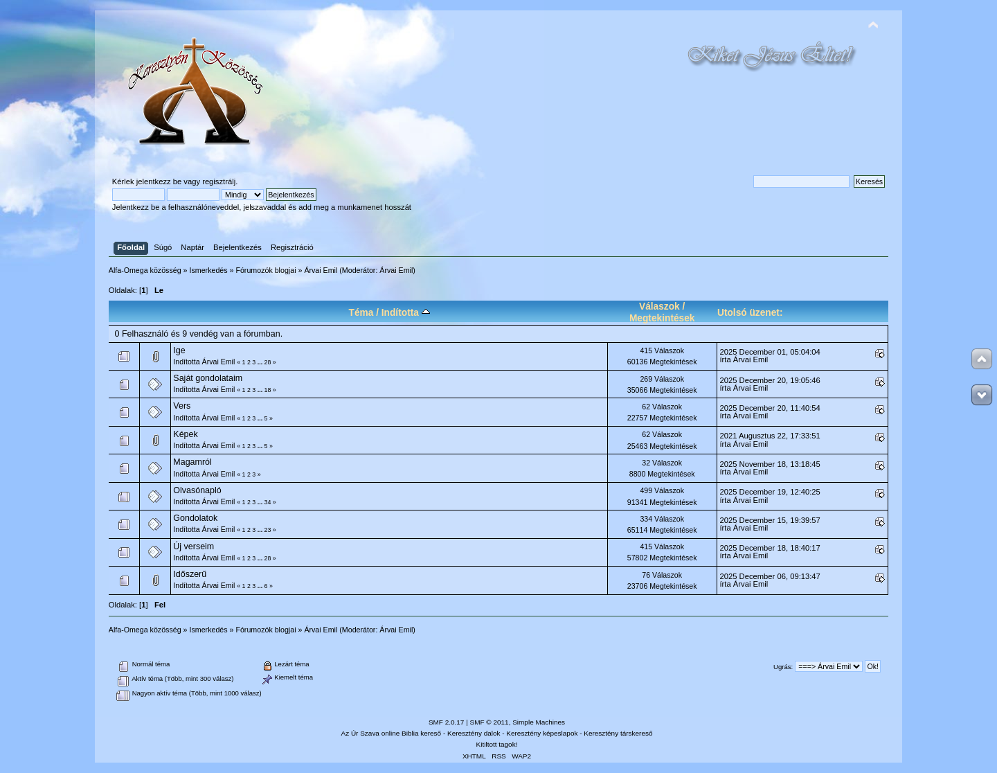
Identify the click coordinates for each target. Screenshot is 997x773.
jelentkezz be (158, 181)
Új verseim (193, 546)
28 (267, 362)
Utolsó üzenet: (750, 313)
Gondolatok (195, 518)
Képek (185, 434)
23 (267, 529)
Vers (181, 406)
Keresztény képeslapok (541, 733)
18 (267, 389)
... (261, 362)
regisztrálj (218, 181)
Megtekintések (662, 318)
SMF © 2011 (489, 722)
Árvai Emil (396, 270)
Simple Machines (538, 722)
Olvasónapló (197, 490)
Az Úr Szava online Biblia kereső (391, 733)
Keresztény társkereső (618, 733)
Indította (405, 313)
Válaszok (659, 306)
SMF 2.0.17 (447, 722)
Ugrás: (783, 666)
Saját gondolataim (207, 378)
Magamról (192, 462)
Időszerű (189, 574)
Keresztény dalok (473, 733)
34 (267, 502)
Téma (361, 313)
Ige (179, 350)
